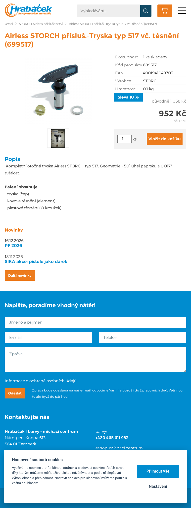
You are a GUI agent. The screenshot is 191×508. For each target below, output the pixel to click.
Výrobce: (123, 81)
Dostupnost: (127, 57)
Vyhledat (145, 11)
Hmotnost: (125, 89)
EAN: (119, 73)
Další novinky (20, 275)
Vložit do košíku (164, 138)
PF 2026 (13, 245)
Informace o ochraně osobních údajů (41, 381)
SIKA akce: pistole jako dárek (36, 261)
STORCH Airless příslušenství (41, 24)
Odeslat (15, 393)
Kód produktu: (129, 65)
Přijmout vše (158, 471)
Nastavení (158, 486)
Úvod (9, 24)
